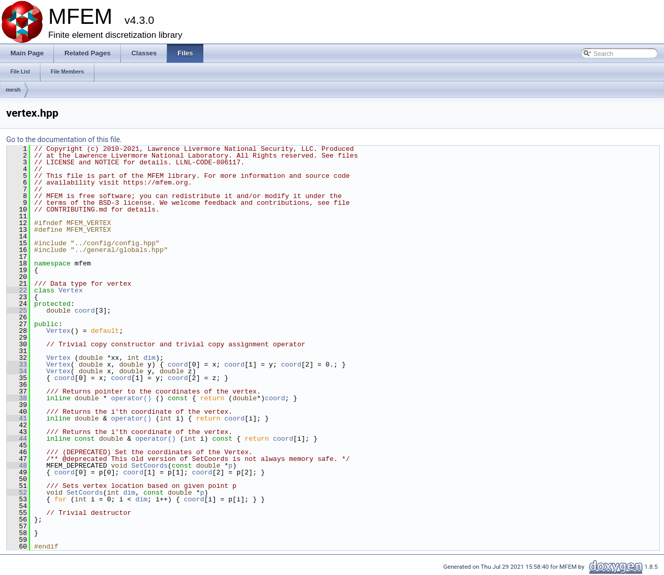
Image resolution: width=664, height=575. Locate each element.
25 (17, 310)
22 (17, 290)
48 (17, 465)
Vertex (71, 290)
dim (149, 357)
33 (17, 364)
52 (17, 492)
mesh (13, 90)
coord (85, 310)
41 (17, 418)
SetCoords (149, 465)
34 (17, 371)
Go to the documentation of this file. (64, 139)
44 (17, 438)
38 (17, 398)
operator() (133, 398)
